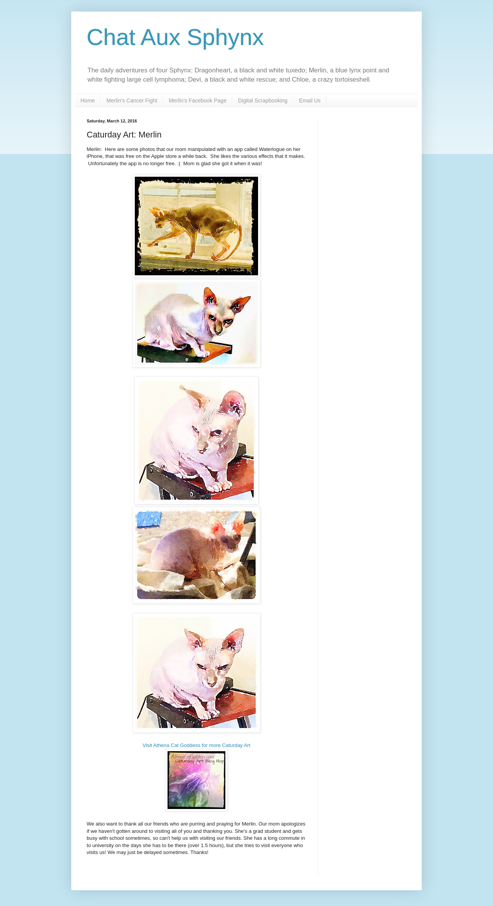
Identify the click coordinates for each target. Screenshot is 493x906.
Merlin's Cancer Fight (131, 100)
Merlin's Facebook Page (197, 100)
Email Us (309, 100)
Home (87, 100)
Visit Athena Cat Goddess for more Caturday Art (196, 745)
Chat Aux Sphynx (175, 37)
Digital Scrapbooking (262, 100)
